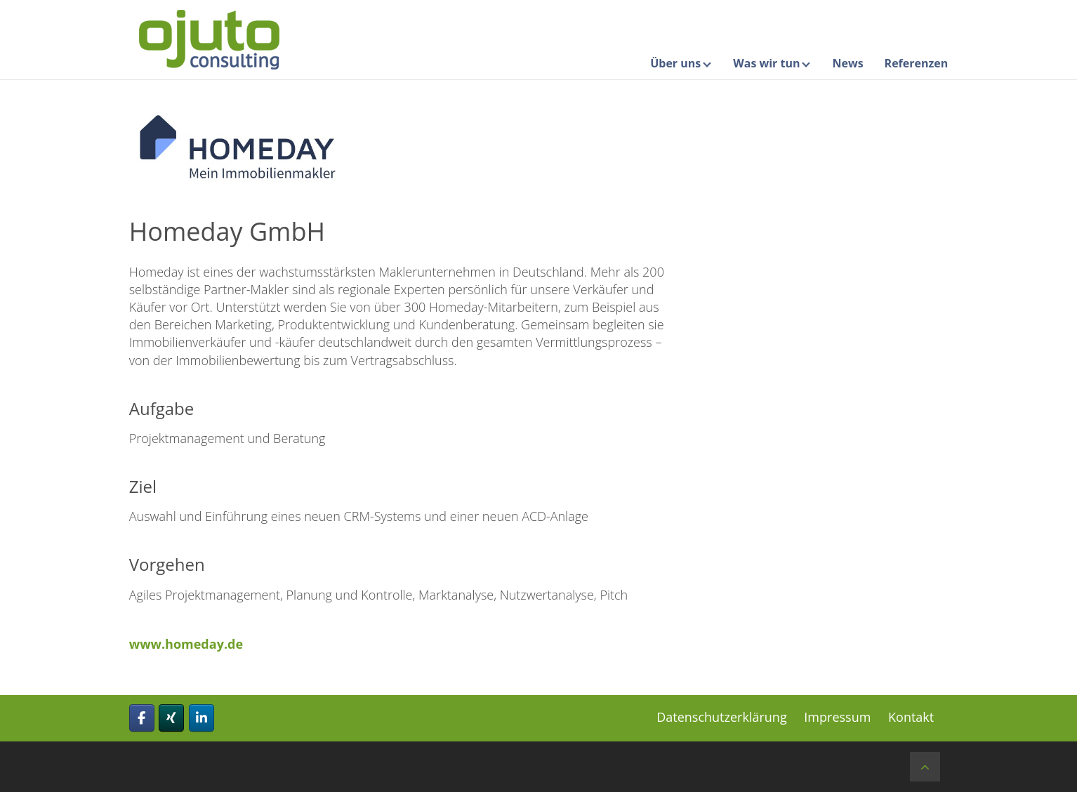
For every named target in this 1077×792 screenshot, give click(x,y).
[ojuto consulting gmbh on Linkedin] (201, 718)
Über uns (675, 63)
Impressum (837, 716)
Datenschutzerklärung (721, 716)
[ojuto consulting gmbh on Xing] (171, 718)
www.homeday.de (186, 643)
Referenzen (917, 63)
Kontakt (911, 716)
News (847, 63)
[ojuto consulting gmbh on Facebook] (141, 718)
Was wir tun (766, 63)
